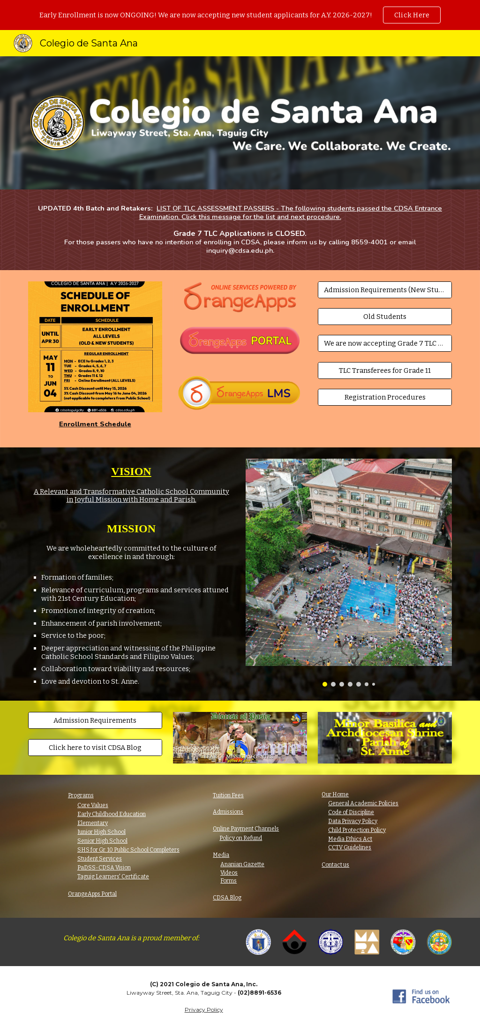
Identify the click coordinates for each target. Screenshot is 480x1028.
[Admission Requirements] (95, 721)
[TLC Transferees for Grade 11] (384, 370)
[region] (240, 15)
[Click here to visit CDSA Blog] (95, 747)
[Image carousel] (349, 573)
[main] (240, 230)
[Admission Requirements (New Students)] (384, 290)
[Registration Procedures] (384, 397)
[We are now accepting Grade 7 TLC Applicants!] (384, 344)
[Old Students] (384, 316)
